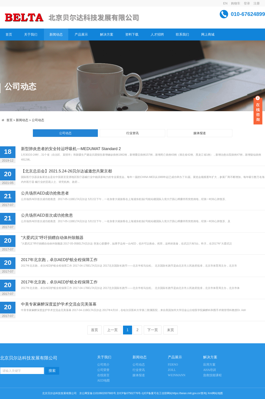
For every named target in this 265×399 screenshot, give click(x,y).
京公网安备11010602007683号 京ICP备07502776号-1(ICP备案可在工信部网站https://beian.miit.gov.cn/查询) (143, 393)
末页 (170, 330)
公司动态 (38, 120)
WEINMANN (176, 375)
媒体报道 (199, 133)
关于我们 (30, 34)
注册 (257, 3)
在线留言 (103, 375)
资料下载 (131, 34)
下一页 (152, 330)
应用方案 (209, 364)
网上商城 (207, 34)
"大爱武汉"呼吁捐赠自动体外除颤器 (52, 237)
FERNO (173, 364)
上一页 (112, 330)
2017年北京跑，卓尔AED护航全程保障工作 (59, 260)
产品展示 (81, 34)
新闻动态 (56, 34)
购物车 (235, 3)
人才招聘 (157, 34)
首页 (9, 34)
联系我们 (182, 34)
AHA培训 (209, 370)
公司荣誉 (103, 370)
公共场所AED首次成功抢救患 (47, 215)
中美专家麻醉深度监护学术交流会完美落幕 (59, 304)
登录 (247, 3)
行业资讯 (132, 133)
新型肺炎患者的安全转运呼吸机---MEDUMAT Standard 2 (71, 149)
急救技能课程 (212, 375)
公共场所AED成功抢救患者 (45, 193)
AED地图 (103, 380)
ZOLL (172, 370)
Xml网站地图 (215, 393)
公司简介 (103, 364)
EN (225, 3)
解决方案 (106, 34)
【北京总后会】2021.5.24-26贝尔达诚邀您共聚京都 (66, 171)
